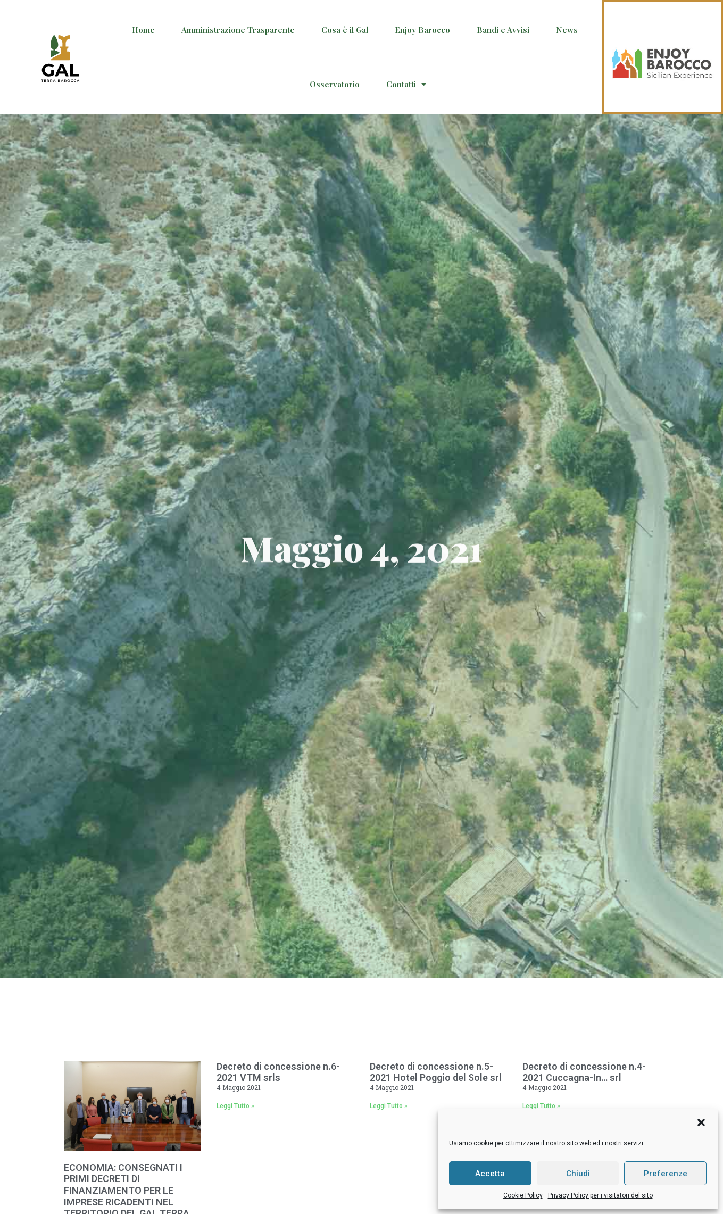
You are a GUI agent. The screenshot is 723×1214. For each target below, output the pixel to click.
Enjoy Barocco (422, 29)
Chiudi (578, 1173)
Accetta (490, 1173)
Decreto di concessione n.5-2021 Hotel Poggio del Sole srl (436, 1072)
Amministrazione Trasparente (238, 29)
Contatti (406, 84)
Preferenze (665, 1173)
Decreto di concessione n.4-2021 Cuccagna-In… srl (584, 1072)
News (567, 29)
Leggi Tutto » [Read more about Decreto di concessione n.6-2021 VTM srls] (235, 1106)
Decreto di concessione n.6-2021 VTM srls (278, 1072)
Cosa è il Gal (344, 29)
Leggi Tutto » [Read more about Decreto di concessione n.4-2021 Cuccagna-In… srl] (541, 1106)
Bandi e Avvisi (503, 29)
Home (143, 29)
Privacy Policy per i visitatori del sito (600, 1195)
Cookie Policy (523, 1195)
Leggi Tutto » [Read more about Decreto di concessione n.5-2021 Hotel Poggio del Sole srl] (389, 1106)
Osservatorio (335, 84)
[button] (701, 1122)
